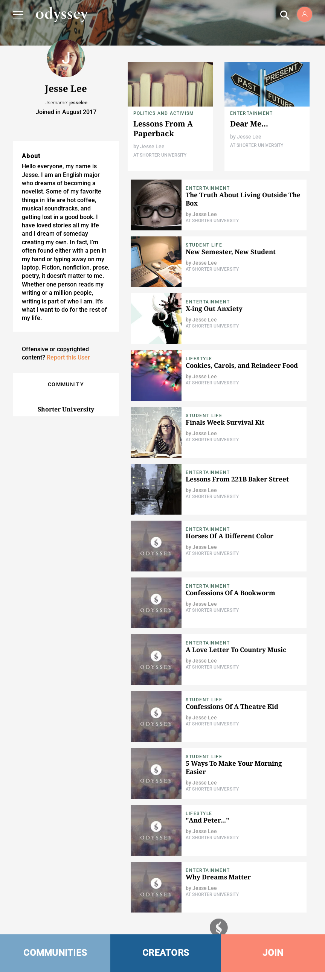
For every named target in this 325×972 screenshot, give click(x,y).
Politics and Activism (163, 113)
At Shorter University (159, 155)
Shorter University (66, 409)
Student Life (204, 245)
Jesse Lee (152, 146)
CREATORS (165, 953)
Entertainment (251, 113)
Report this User (68, 357)
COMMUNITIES (55, 953)
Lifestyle (199, 358)
